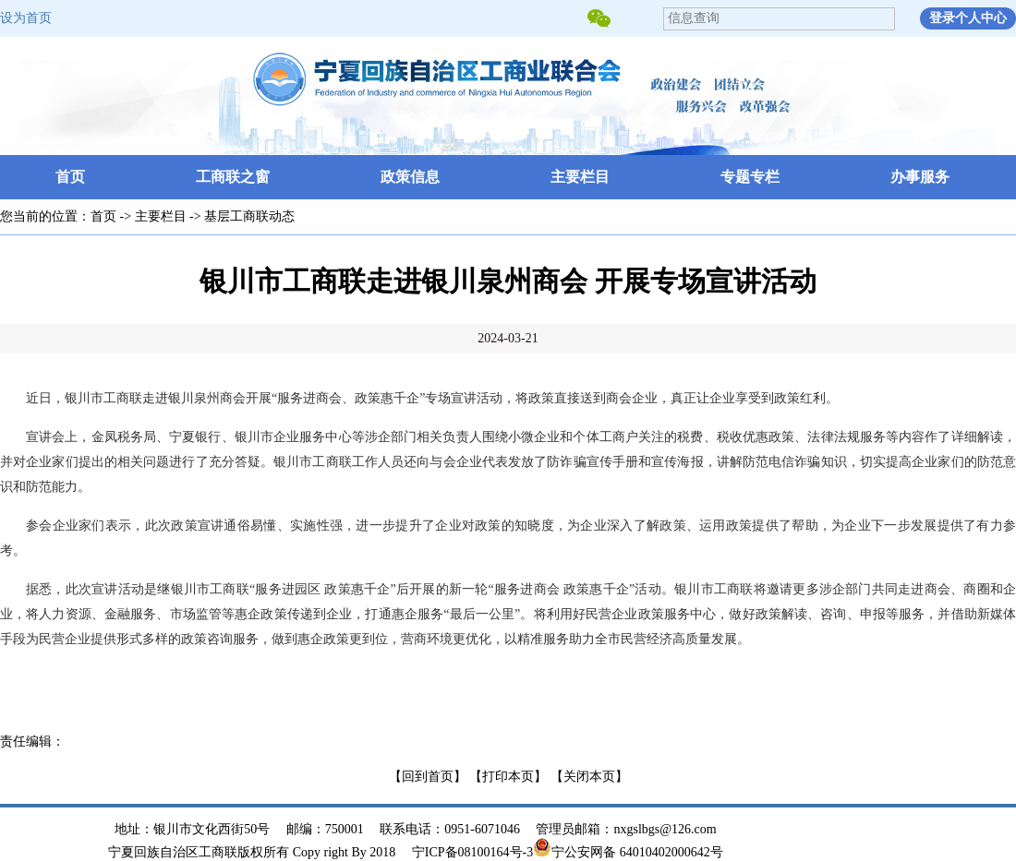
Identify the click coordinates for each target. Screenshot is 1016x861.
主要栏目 (580, 177)
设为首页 (26, 18)
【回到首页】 (427, 776)
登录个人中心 (968, 18)
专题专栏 (750, 177)
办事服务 (919, 177)
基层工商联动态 (249, 216)
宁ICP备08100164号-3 (472, 852)
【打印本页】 (508, 776)
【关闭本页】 (589, 776)
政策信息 (410, 177)
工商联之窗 (233, 177)
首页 (70, 177)
